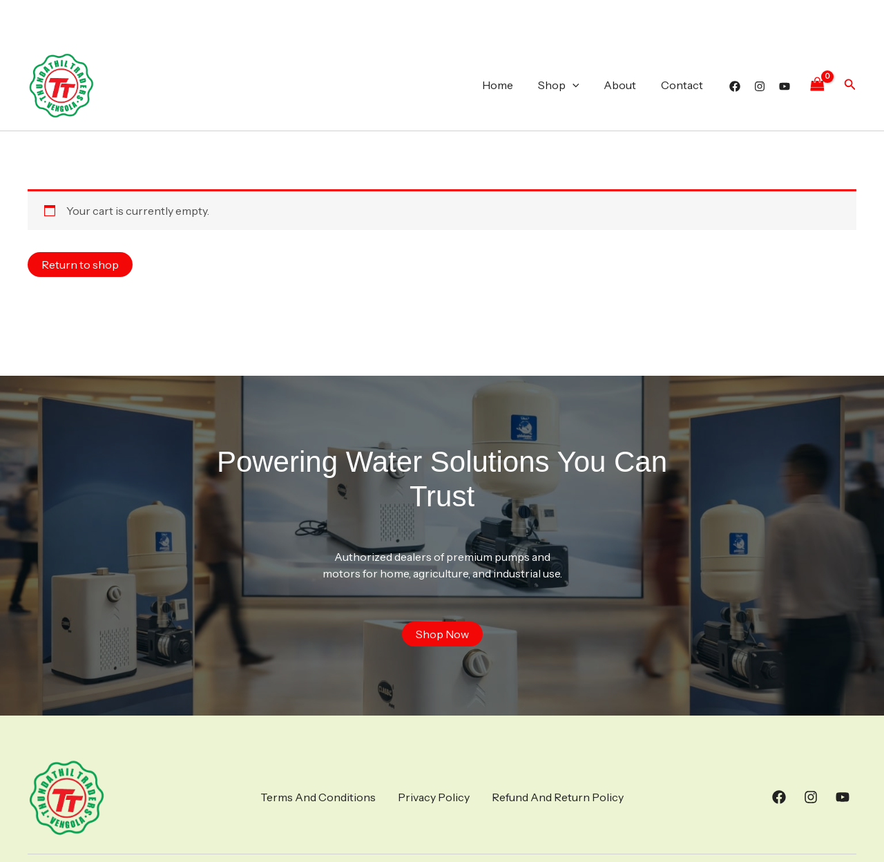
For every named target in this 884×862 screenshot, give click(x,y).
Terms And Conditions (318, 797)
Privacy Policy (434, 797)
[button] (850, 85)
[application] (579, 85)
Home (507, 85)
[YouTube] (784, 86)
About (624, 85)
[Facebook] (734, 86)
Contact (683, 85)
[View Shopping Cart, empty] (817, 84)
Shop (565, 85)
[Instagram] (759, 86)
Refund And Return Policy (558, 797)
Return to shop (80, 264)
